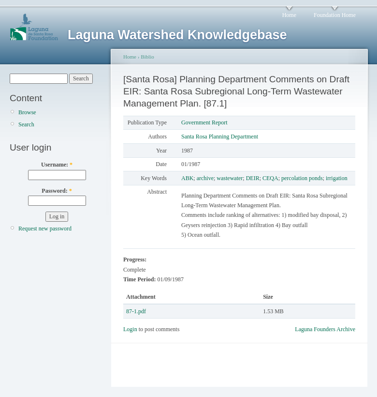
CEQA (270, 178)
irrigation (337, 178)
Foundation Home (335, 15)
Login (130, 329)
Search (26, 124)
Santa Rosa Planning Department (219, 136)
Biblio (147, 57)
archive (205, 178)
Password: (57, 190)
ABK (187, 178)
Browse (27, 112)
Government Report (204, 122)
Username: (56, 164)
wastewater (230, 178)
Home (289, 15)
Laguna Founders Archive (325, 329)
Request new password (45, 228)
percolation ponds (302, 178)
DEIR (253, 178)
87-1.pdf (136, 311)
